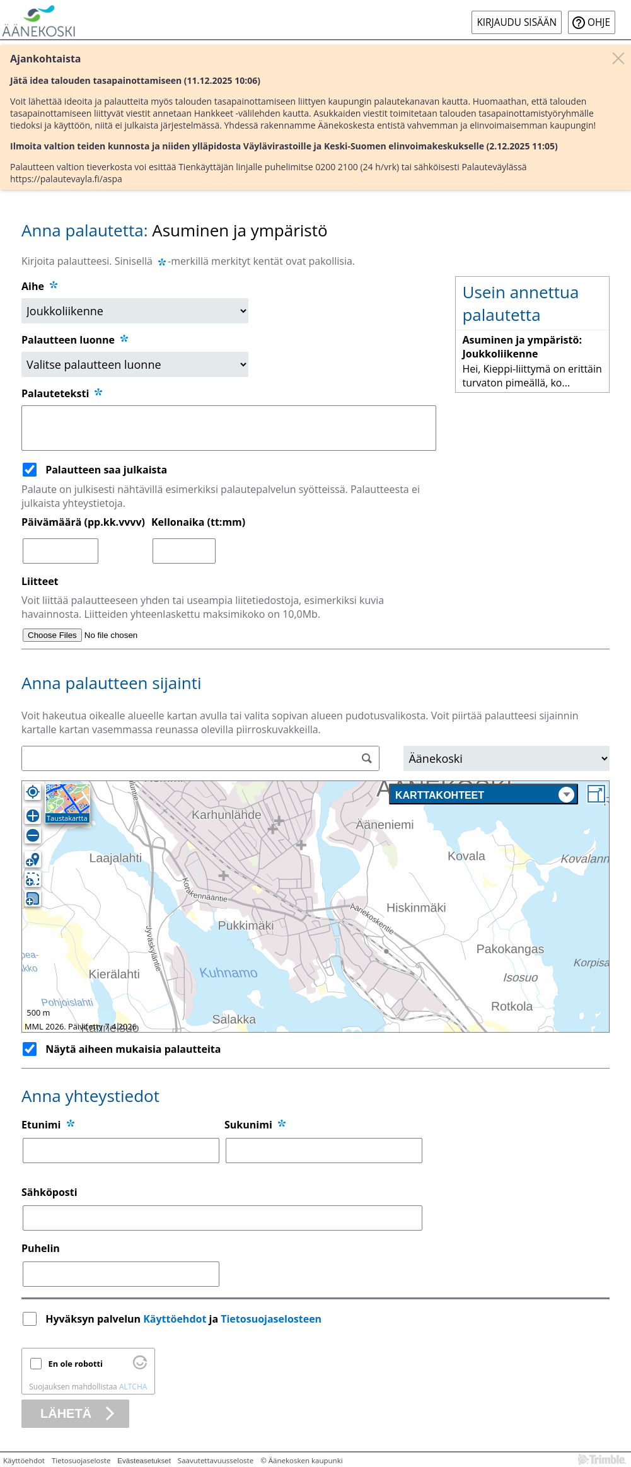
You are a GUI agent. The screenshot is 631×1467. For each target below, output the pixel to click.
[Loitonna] (33, 835)
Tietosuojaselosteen (271, 1319)
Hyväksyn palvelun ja (184, 1319)
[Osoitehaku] (200, 758)
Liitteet (40, 581)
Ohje (599, 22)
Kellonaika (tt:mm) (198, 522)
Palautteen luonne (75, 340)
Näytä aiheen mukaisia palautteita (133, 1049)
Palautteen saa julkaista (106, 470)
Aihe (32, 286)
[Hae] (367, 759)
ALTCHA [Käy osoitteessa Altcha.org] (133, 1386)
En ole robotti (76, 1363)
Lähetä (65, 1413)
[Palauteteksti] (228, 428)
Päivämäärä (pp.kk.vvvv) (83, 522)
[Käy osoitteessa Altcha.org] (140, 1366)
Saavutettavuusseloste (215, 1460)
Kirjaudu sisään (517, 22)
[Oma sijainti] (33, 792)
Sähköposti (49, 1192)
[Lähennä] (33, 816)
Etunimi (41, 1125)
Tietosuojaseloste (81, 1460)
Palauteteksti (62, 393)
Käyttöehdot (174, 1319)
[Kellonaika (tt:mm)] (184, 551)
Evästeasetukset (144, 1460)
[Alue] (506, 758)
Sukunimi (248, 1125)
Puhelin (40, 1248)
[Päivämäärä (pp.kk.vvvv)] (60, 551)
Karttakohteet (484, 795)
